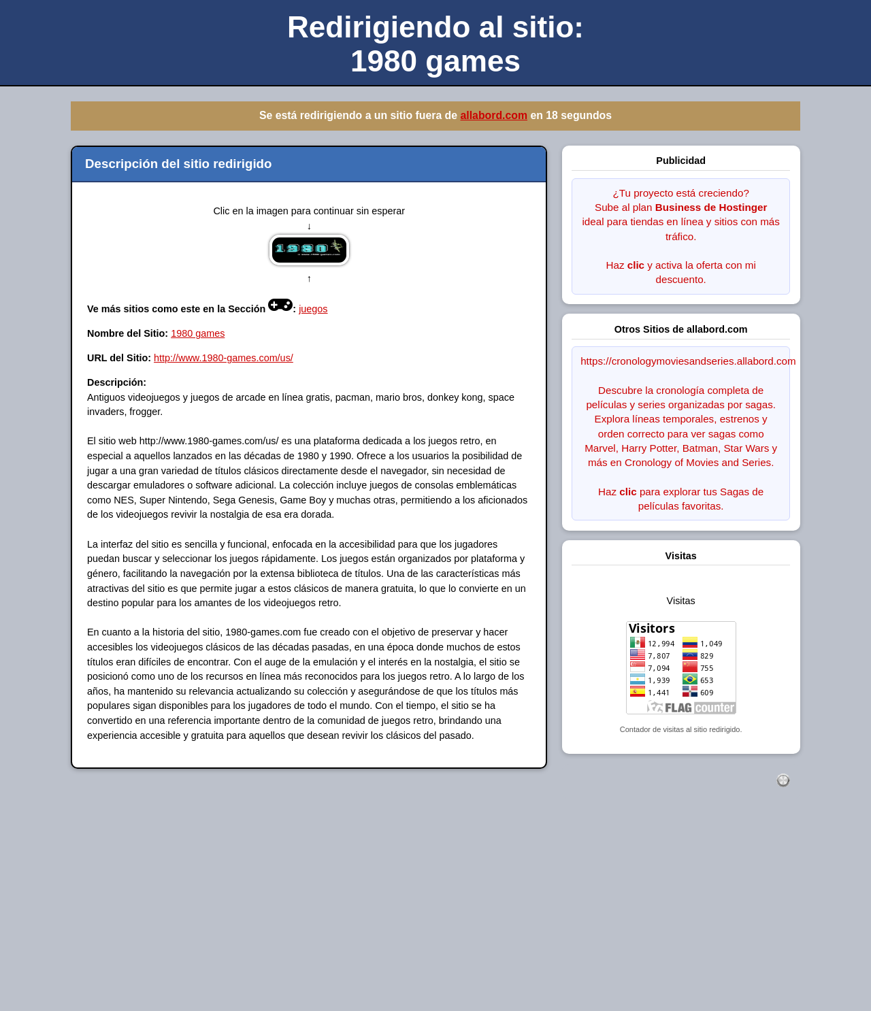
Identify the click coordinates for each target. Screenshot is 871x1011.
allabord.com (493, 115)
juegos (313, 308)
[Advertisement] (408, 913)
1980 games (198, 333)
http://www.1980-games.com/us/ (223, 357)
